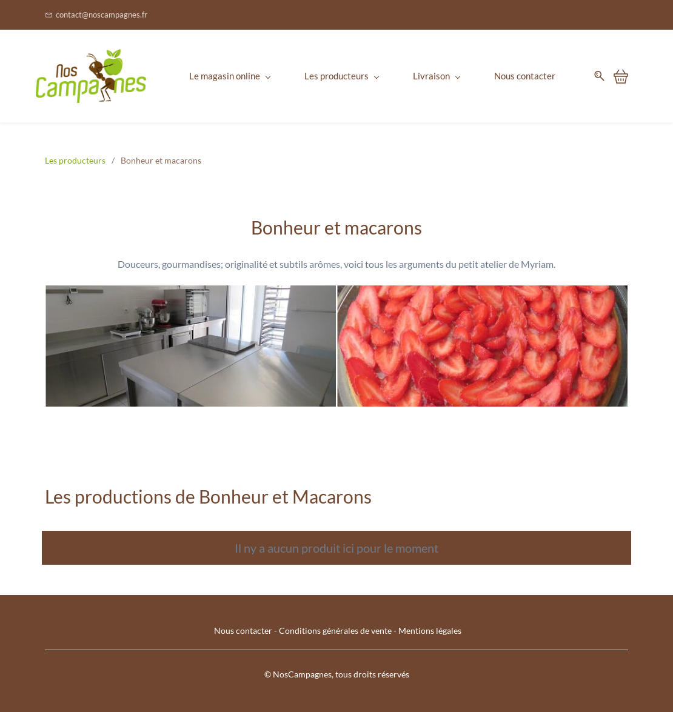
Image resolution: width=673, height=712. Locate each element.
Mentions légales (429, 630)
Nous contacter (243, 630)
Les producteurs (75, 160)
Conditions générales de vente (335, 630)
